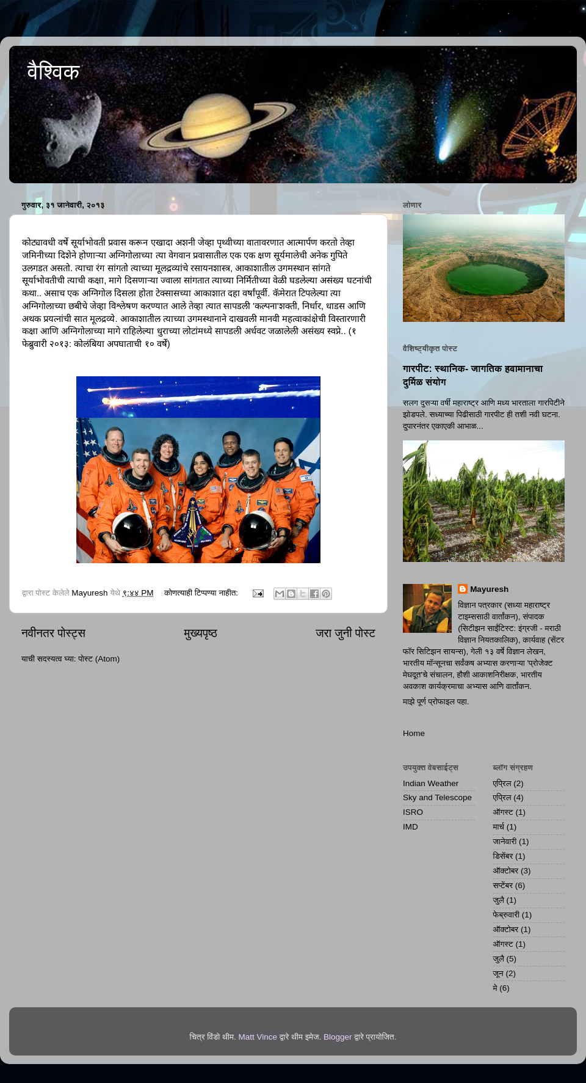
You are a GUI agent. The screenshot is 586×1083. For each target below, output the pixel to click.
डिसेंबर (503, 856)
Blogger (338, 1036)
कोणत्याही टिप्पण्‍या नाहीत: (202, 592)
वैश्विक (53, 71)
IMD (410, 826)
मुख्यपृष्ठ (200, 633)
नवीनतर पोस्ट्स (53, 633)
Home (414, 733)
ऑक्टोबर (506, 870)
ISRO (413, 812)
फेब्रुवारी (506, 914)
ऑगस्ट (503, 812)
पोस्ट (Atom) (99, 658)
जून (498, 973)
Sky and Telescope (437, 797)
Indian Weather (430, 783)
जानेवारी (505, 841)
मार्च (498, 826)
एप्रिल (502, 783)
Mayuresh (489, 589)
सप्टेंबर (503, 885)
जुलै (498, 900)
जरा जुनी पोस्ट (345, 633)
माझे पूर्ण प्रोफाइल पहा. (436, 701)
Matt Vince (257, 1036)
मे (495, 988)
